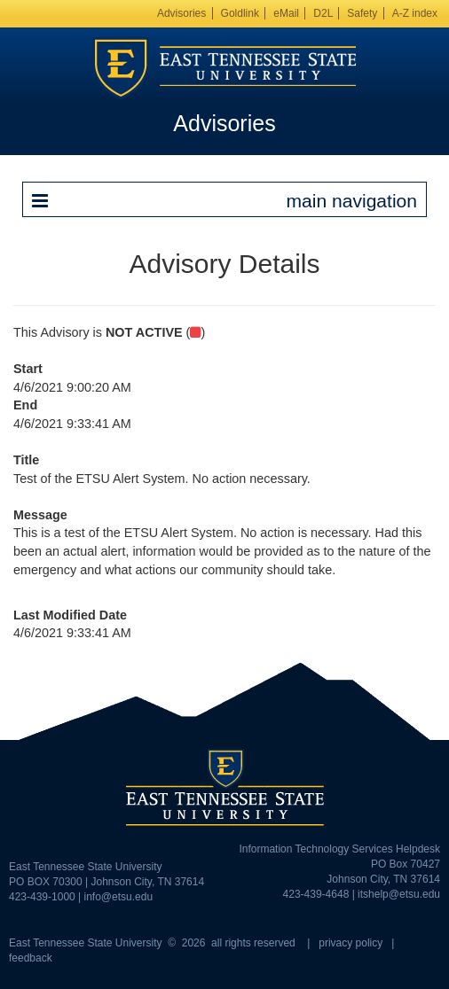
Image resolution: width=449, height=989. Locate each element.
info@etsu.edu (119, 897)
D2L (323, 13)
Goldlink (240, 13)
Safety (362, 13)
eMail (286, 13)
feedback (30, 958)
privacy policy (350, 943)
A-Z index (414, 13)
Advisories (181, 13)
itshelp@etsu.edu (399, 894)
